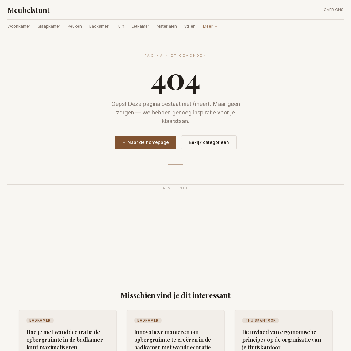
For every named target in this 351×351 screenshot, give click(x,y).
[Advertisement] (175, 236)
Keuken (75, 26)
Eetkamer (140, 26)
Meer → (210, 26)
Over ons (334, 9)
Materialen (167, 26)
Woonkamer (18, 26)
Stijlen (190, 26)
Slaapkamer (49, 26)
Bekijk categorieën (209, 142)
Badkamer (99, 26)
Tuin (120, 26)
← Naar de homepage (145, 142)
